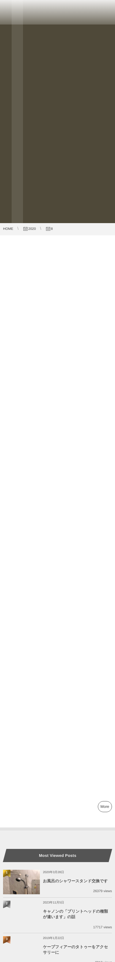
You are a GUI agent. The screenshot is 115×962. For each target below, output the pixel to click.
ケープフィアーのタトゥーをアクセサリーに (75, 950)
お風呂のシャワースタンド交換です (75, 881)
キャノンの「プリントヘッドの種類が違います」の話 (75, 914)
